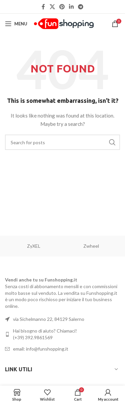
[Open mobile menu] (16, 23)
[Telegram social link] (81, 7)
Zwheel (91, 246)
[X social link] (52, 7)
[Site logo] (64, 23)
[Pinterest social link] (62, 7)
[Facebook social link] (43, 7)
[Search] (62, 142)
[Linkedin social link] (71, 7)
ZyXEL (33, 246)
